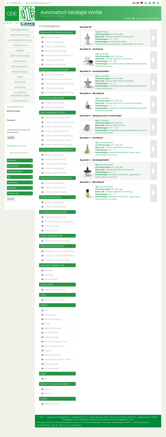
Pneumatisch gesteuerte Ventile (53, 212)
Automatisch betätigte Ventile (52, 265)
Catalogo (127, 18)
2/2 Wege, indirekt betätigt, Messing (58, 135)
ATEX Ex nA (48, 393)
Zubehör (44, 305)
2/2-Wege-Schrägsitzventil (54, 217)
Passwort (11, 120)
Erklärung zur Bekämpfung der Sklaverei (116, 422)
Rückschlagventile (51, 364)
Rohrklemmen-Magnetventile (52, 98)
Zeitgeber (48, 350)
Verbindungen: (101, 39)
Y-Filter (43, 295)
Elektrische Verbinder (53, 328)
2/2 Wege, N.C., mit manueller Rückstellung (60, 255)
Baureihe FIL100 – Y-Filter (54, 300)
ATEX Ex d (48, 389)
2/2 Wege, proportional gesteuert (57, 55)
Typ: (97, 32)
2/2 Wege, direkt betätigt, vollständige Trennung (60, 84)
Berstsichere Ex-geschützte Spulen (54, 384)
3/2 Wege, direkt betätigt (54, 60)
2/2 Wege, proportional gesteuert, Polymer (60, 122)
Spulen (43, 373)
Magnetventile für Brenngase (52, 246)
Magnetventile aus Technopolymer (54, 69)
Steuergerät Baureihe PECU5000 (57, 359)
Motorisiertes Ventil (52, 37)
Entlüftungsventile (51, 368)
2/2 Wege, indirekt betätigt (54, 46)
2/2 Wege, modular (51, 226)
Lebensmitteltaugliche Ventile (52, 112)
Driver (46, 310)
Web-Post (62, 425)
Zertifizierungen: (103, 34)
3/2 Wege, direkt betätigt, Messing (58, 144)
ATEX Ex (47, 324)
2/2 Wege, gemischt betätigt (55, 51)
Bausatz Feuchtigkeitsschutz (55, 341)
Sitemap (55, 425)
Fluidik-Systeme (46, 284)
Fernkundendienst (74, 425)
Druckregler (49, 275)
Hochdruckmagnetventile (50, 197)
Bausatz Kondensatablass (54, 346)
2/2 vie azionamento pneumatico (57, 241)
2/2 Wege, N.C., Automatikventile (57, 260)
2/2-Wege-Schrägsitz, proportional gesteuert (60, 221)
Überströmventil (50, 279)
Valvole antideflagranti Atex (51, 236)
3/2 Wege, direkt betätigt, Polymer (57, 140)
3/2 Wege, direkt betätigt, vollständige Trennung (60, 92)
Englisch (138, 3)
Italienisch (134, 3)
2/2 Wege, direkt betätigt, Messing (58, 126)
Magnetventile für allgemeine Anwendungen (58, 32)
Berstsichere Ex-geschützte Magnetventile (57, 149)
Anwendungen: (102, 41)
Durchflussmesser (51, 332)
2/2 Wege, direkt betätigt (54, 42)
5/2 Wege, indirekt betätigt (54, 64)
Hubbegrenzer (50, 315)
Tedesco (141, 3)
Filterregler (48, 270)
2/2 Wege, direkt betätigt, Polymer (57, 118)
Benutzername (13, 111)
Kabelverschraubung (52, 319)
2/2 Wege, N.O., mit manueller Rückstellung (60, 251)
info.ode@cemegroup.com (38, 3)
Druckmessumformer (52, 355)
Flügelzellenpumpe (52, 404)
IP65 (45, 379)
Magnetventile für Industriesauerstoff (55, 178)
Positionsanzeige (51, 337)
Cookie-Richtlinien (43, 425)
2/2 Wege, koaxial (51, 230)
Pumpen (43, 399)
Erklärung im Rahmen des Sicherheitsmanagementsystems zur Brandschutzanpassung (68, 422)
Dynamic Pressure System (54, 290)
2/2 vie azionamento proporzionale (58, 79)
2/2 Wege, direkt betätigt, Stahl (56, 131)
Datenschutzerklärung (141, 422)
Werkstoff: (100, 37)
